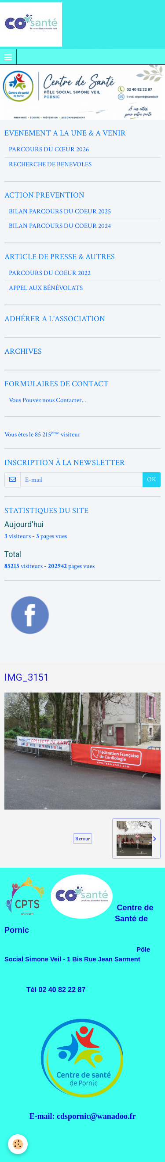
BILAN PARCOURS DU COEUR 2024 (60, 226)
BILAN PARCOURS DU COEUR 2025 (60, 211)
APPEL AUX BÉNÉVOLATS (46, 288)
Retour (82, 838)
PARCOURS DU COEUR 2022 (50, 273)
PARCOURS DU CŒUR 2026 (49, 149)
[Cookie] (18, 1144)
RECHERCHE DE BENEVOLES (50, 164)
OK (151, 479)
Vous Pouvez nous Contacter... (47, 400)
